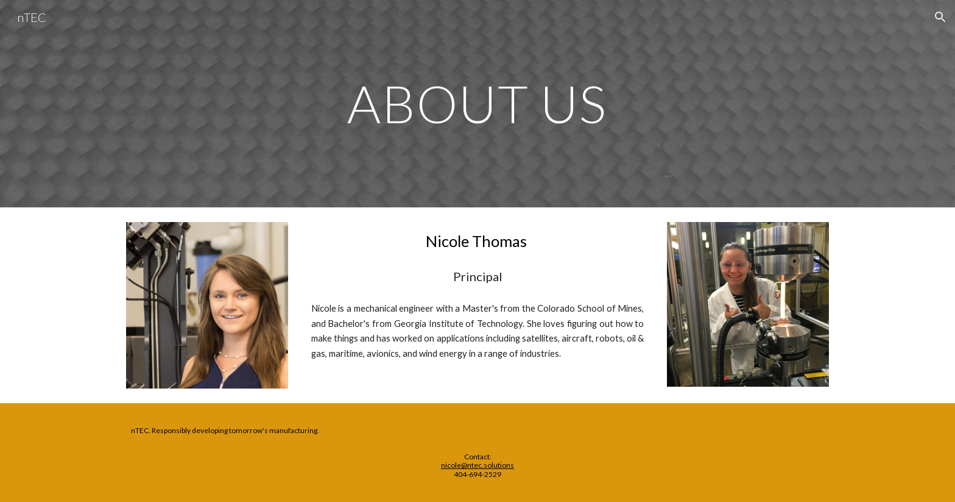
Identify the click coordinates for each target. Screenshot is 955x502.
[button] (940, 17)
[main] (477, 103)
